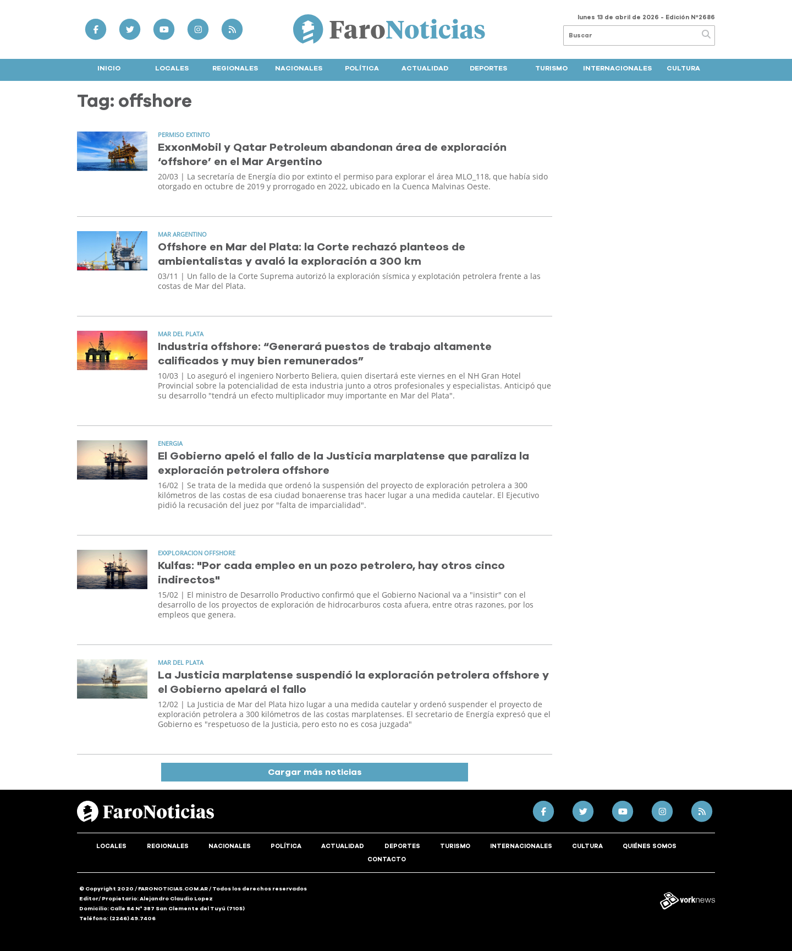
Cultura (683, 68)
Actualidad (425, 68)
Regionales (235, 68)
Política (362, 68)
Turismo (551, 68)
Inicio (108, 68)
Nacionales (298, 68)
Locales (172, 68)
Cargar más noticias (315, 772)
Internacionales (617, 68)
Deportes (488, 68)
